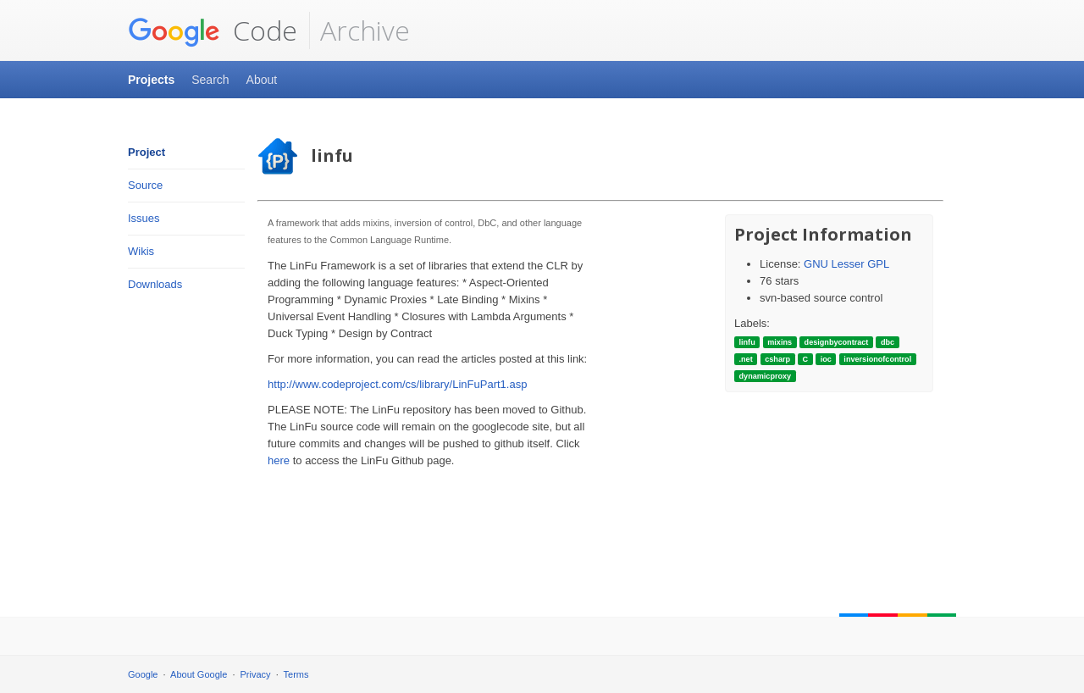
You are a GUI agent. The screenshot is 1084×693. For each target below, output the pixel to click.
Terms (296, 674)
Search (210, 79)
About (262, 79)
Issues (144, 218)
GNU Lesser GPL (846, 264)
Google (143, 674)
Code (212, 30)
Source (145, 185)
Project (146, 152)
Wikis (141, 251)
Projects (151, 79)
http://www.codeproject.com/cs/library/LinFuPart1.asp (397, 384)
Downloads (155, 284)
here (279, 460)
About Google (198, 674)
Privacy (256, 674)
